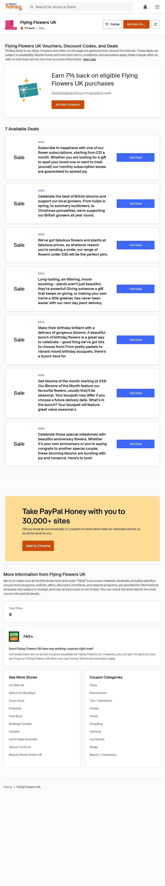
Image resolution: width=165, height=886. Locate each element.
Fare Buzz (15, 716)
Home (7, 787)
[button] (157, 7)
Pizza (93, 685)
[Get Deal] (135, 157)
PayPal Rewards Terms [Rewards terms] (67, 93)
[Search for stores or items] (80, 7)
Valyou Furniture (20, 747)
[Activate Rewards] (136, 24)
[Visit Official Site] (155, 24)
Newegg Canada (20, 724)
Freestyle (15, 708)
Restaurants (98, 693)
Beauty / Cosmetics (103, 755)
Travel (94, 716)
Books (94, 747)
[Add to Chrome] (38, 546)
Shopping (96, 724)
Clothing (95, 732)
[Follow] (112, 24)
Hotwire (14, 732)
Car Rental (97, 739)
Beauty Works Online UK (25, 755)
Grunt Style (16, 701)
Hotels (94, 708)
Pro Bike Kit (16, 685)
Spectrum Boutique (22, 693)
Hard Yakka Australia (23, 739)
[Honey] (13, 7)
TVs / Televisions (101, 701)
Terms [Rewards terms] (83, 658)
